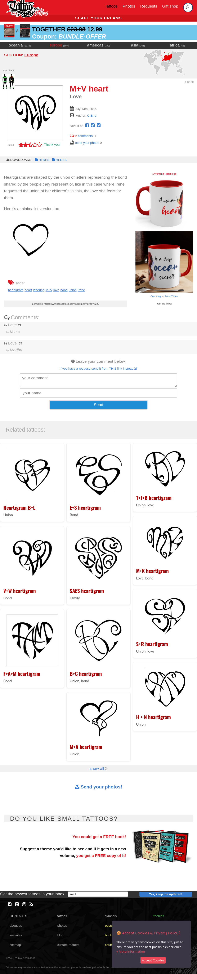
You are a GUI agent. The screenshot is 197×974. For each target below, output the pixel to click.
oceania (20, 45)
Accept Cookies (153, 960)
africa (177, 45)
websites (16, 935)
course (110, 945)
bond (63, 290)
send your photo (84, 142)
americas (98, 45)
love (56, 290)
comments (81, 136)
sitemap (15, 945)
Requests (148, 6)
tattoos (62, 916)
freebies (158, 916)
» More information (130, 951)
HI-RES (42, 159)
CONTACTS (18, 916)
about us (16, 925)
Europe (31, 55)
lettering (39, 290)
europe (59, 45)
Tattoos (111, 6)
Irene (81, 290)
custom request (68, 945)
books (109, 935)
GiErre (91, 115)
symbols (111, 916)
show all (97, 768)
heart (28, 290)
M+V (49, 290)
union (73, 290)
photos (62, 925)
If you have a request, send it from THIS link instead (99, 368)
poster (109, 925)
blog (60, 935)
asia (138, 45)
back (189, 82)
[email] (98, 894)
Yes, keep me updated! (165, 894)
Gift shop (170, 6)
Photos (129, 6)
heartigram (15, 290)
